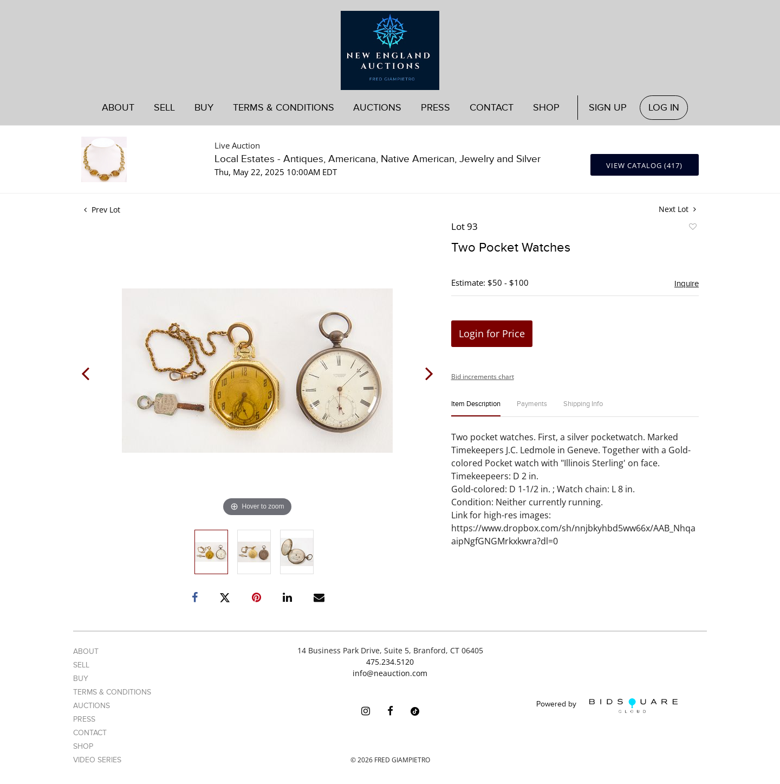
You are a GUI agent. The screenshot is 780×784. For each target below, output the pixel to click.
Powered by (607, 705)
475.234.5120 (390, 662)
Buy (203, 107)
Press (435, 107)
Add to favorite (692, 228)
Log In (663, 107)
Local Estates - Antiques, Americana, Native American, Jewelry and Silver (377, 159)
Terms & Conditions (283, 107)
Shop (546, 107)
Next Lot (677, 209)
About (118, 107)
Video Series (97, 759)
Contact (492, 107)
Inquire (686, 283)
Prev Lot (102, 209)
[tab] (475, 408)
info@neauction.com (390, 673)
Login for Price (492, 333)
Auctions (377, 107)
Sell (164, 107)
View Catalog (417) (644, 165)
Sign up (608, 107)
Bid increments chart (482, 376)
